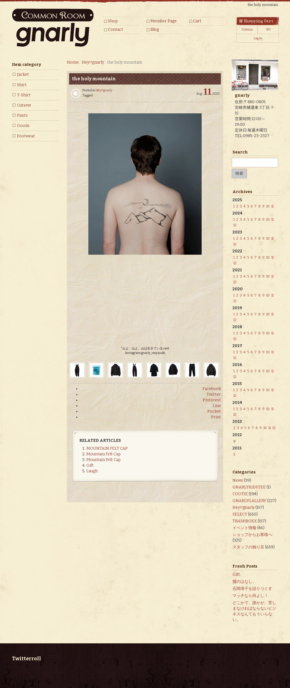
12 (234, 225)
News (238, 480)
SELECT (240, 514)
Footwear (26, 136)
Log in (258, 38)
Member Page (163, 21)
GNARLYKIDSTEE (249, 487)
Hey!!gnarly (104, 90)
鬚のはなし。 (244, 581)
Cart (197, 21)
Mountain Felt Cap (103, 454)
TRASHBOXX (245, 521)
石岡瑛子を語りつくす (252, 588)
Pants (22, 115)
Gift (90, 465)
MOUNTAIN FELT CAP (107, 448)
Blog (154, 29)
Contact (115, 29)
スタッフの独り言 (248, 547)
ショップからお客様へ (252, 534)
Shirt (22, 85)
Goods (23, 125)
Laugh (92, 471)
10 (268, 206)
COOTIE (240, 494)
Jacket (23, 74)
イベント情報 (244, 527)
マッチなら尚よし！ (250, 595)
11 (272, 206)
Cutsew (24, 105)
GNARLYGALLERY (249, 500)
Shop (113, 21)
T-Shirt (24, 95)
